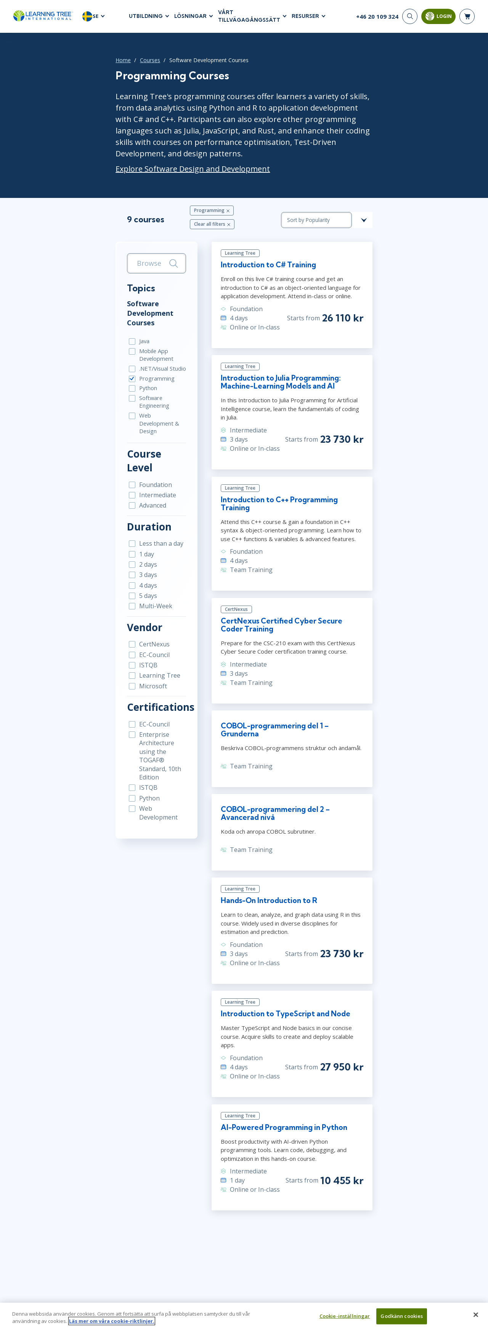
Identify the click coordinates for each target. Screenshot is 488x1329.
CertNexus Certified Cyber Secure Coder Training (307, 590)
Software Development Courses (116, 282)
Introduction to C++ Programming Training (290, 474)
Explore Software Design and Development (142, 152)
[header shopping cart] (467, 19)
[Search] (409, 19)
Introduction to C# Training (261, 242)
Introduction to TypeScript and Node (280, 961)
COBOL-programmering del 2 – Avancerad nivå (300, 768)
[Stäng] (475, 1318)
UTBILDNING (146, 19)
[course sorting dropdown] (377, 198)
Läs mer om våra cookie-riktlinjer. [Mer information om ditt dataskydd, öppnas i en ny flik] (111, 1324)
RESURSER (305, 19)
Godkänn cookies (401, 1319)
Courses (99, 65)
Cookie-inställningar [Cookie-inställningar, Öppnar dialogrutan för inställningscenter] (344, 1319)
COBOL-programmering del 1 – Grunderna (290, 690)
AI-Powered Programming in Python (278, 1068)
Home (72, 65)
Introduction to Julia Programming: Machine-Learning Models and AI (294, 363)
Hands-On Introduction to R (261, 854)
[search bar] (122, 237)
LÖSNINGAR (190, 19)
